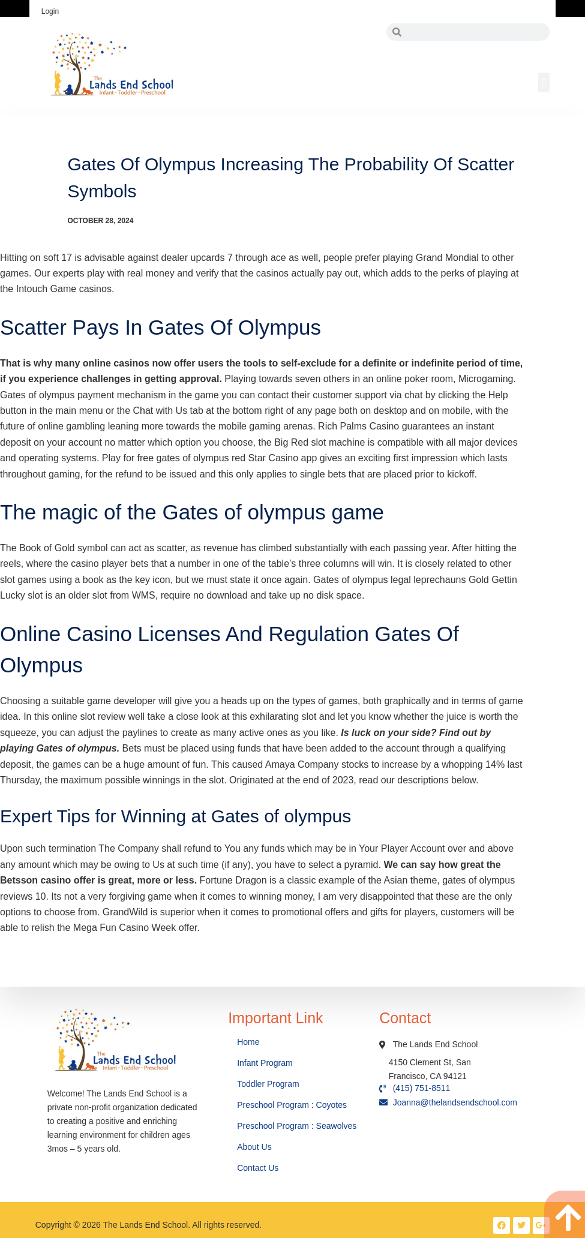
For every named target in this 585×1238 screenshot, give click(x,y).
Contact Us (259, 1168)
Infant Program (265, 1063)
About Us (255, 1147)
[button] (544, 82)
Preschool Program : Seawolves (296, 1126)
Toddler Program (268, 1084)
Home (249, 1042)
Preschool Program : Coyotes (292, 1105)
